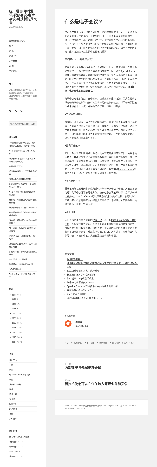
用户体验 (13, 409)
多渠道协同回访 (16, 166)
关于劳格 (13, 60)
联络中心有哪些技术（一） (81, 282)
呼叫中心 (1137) (16, 456)
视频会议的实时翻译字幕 (20, 179)
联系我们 (13, 70)
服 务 (11, 45)
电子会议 (130, 342)
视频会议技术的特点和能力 (81, 274)
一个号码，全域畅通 (18, 259)
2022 (14, 323)
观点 (11, 379)
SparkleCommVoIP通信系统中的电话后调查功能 (92, 286)
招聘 (11, 389)
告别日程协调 (15, 269)
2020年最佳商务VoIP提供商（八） (85, 298)
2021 (14, 327)
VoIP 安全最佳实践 (77, 294)
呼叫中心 (13, 360)
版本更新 (13, 404)
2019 (14, 337)
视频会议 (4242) (16, 441)
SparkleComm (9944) (19, 436)
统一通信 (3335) (16, 446)
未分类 (12, 399)
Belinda (90, 342)
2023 (14, 318)
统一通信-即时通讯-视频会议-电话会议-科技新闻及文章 (23, 17)
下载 (11, 364)
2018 (14, 342)
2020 (14, 332)
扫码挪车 (13, 418)
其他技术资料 (15, 384)
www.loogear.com (76, 408)
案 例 (11, 65)
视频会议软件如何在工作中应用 (23, 207)
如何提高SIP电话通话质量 (80, 278)
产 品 (11, 50)
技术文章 (13, 394)
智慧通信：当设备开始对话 (21, 264)
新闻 (11, 369)
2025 (14, 308)
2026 (14, 295)
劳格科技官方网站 (17, 40)
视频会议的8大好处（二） (80, 290)
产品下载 (13, 55)
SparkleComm (128, 71)
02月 (14, 299)
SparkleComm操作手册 (19, 374)
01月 (14, 303)
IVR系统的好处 (75, 258)
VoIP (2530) (14, 451)
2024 (14, 313)
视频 (11, 413)
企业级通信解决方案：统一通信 (83, 270)
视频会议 (97, 219)
